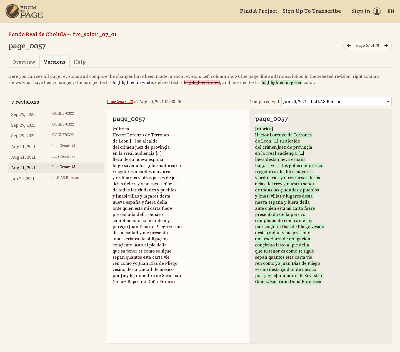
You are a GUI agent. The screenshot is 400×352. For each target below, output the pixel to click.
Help (80, 62)
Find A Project (258, 10)
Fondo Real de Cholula (37, 34)
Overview (23, 62)
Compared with (265, 101)
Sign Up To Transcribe (312, 10)
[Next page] (386, 45)
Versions (54, 62)
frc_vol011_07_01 (95, 34)
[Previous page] (348, 45)
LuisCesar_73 (120, 101)
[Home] (24, 11)
